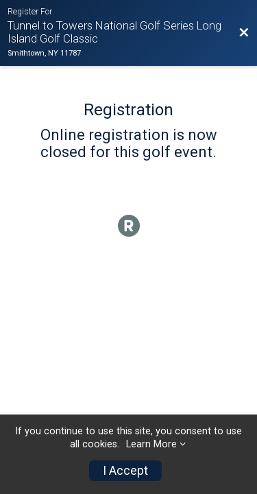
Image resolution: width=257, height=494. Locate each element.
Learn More (151, 444)
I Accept (125, 471)
